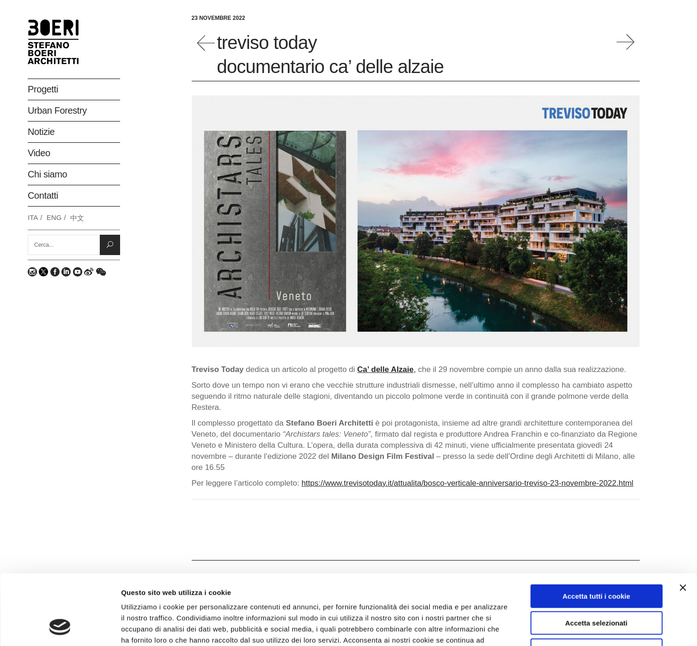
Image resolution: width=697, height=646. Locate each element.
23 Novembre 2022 (218, 18)
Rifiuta (596, 587)
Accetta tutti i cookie (596, 533)
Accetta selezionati (596, 560)
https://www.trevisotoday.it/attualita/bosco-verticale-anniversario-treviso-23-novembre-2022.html (468, 483)
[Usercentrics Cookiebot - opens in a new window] (59, 628)
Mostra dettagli (490, 628)
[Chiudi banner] (682, 524)
